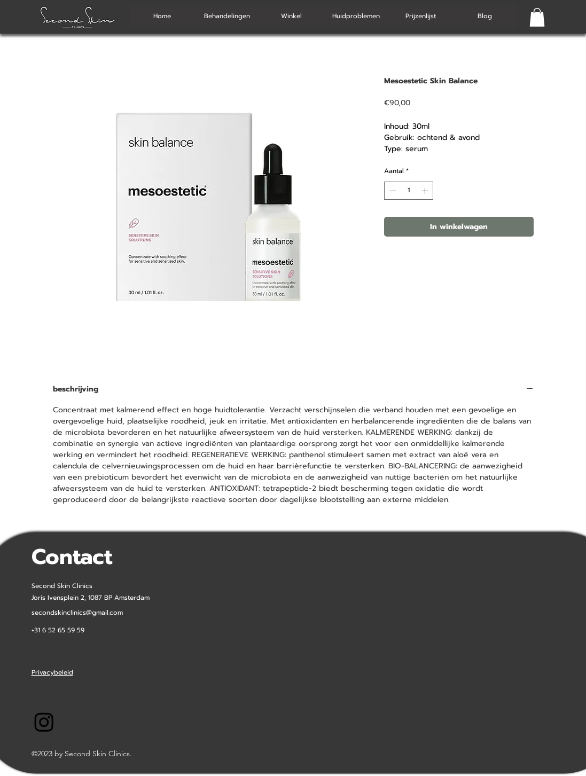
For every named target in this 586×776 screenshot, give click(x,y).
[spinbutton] (408, 190)
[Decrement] (391, 190)
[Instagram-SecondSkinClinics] (44, 721)
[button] (537, 17)
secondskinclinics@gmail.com (77, 612)
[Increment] (426, 190)
